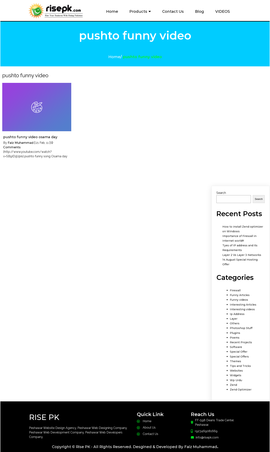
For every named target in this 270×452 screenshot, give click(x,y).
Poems (234, 335)
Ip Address (237, 312)
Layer (233, 316)
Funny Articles (240, 293)
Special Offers (239, 354)
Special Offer (238, 349)
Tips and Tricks (240, 364)
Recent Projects (241, 340)
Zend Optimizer (240, 387)
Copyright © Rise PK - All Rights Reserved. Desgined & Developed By (117, 444)
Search (221, 191)
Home (114, 56)
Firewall (235, 288)
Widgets (235, 373)
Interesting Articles (243, 302)
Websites (236, 368)
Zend (233, 383)
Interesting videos (242, 307)
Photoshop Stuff (241, 326)
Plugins (235, 331)
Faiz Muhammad (21, 140)
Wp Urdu (236, 378)
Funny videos (239, 297)
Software (236, 345)
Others (234, 321)
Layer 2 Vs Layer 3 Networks (241, 253)
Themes (235, 359)
